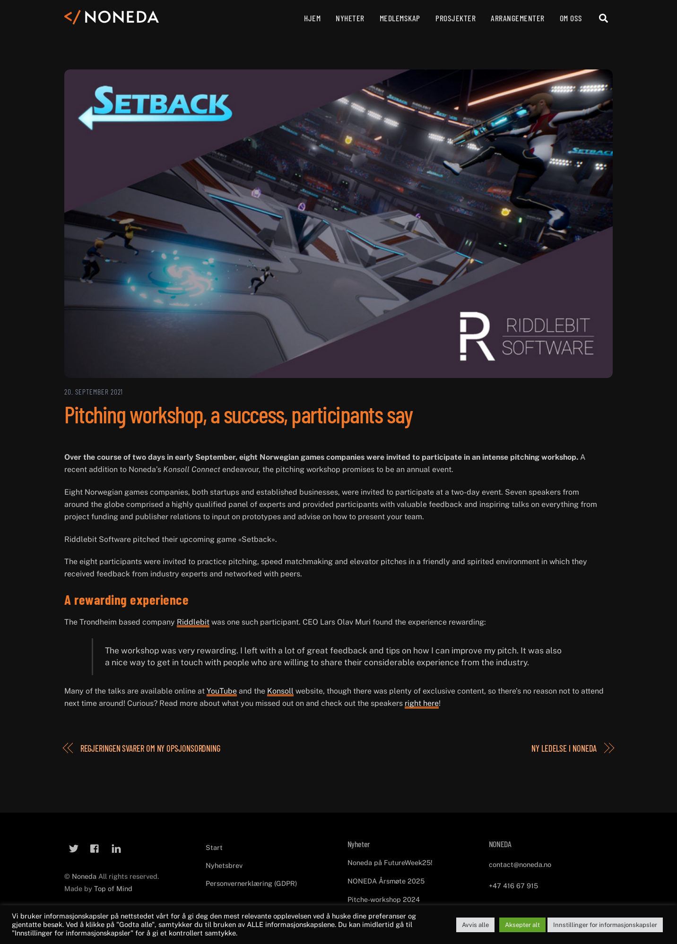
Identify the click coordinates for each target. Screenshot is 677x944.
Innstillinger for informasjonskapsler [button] (605, 924)
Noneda (85, 876)
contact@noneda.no (520, 864)
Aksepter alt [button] (522, 924)
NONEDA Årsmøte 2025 (386, 881)
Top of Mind (113, 888)
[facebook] (95, 847)
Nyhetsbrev (224, 865)
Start (214, 847)
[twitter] (73, 847)
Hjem (312, 18)
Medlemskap (400, 18)
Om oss (571, 18)
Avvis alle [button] (475, 924)
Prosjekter (455, 18)
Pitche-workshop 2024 (383, 899)
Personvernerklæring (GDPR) (251, 883)
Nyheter (350, 18)
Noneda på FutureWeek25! (390, 862)
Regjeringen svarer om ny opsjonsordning (150, 748)
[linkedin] (116, 847)
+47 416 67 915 (513, 886)
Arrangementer (518, 18)
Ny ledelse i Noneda (564, 748)
